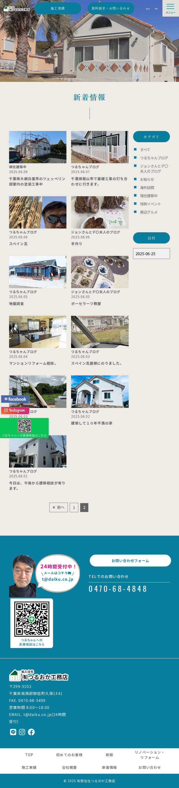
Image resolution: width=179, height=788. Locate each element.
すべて (144, 149)
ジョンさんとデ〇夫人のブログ (153, 166)
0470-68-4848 (118, 590)
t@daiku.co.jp (37, 714)
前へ (61, 507)
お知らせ (146, 176)
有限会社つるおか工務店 (96, 780)
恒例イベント (149, 198)
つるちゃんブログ (152, 156)
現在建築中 (147, 190)
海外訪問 (146, 183)
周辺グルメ (147, 205)
